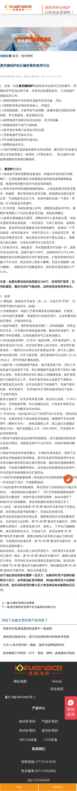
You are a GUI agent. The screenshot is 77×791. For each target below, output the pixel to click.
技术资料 (27, 56)
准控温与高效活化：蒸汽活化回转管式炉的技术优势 (36, 636)
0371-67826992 (45, 771)
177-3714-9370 (45, 761)
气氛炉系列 (50, 721)
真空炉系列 (50, 730)
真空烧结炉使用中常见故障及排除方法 (33, 606)
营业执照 (56, 689)
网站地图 (20, 681)
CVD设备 (50, 739)
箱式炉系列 (27, 721)
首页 (15, 56)
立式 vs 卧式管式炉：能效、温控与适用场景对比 (33, 644)
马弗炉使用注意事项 (22, 602)
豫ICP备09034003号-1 (20, 697)
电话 (19, 787)
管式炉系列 (27, 730)
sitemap (57, 681)
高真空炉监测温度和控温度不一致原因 (27, 628)
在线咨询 (57, 787)
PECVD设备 (28, 739)
